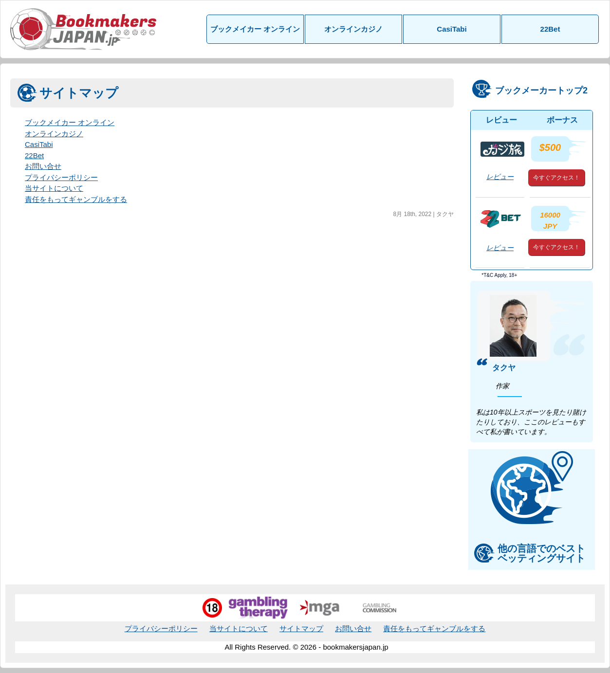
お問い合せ (43, 166)
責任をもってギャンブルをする (76, 199)
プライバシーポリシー (61, 177)
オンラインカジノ (353, 29)
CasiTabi (451, 29)
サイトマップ (301, 628)
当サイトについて (54, 188)
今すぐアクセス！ (556, 177)
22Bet (550, 29)
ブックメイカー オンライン (255, 29)
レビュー (500, 177)
